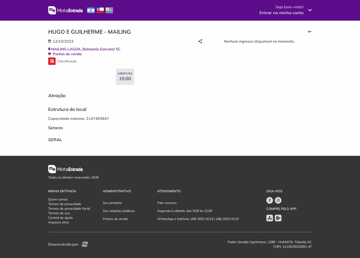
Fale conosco (167, 203)
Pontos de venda (115, 219)
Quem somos (58, 199)
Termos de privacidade (64, 204)
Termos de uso (59, 213)
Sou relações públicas (119, 211)
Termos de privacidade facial (69, 208)
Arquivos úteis (58, 222)
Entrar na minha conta (281, 12)
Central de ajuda (60, 218)
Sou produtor (112, 203)
